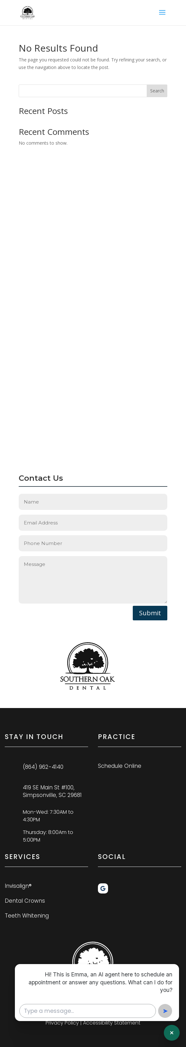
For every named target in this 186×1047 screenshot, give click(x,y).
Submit (150, 613)
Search (157, 91)
